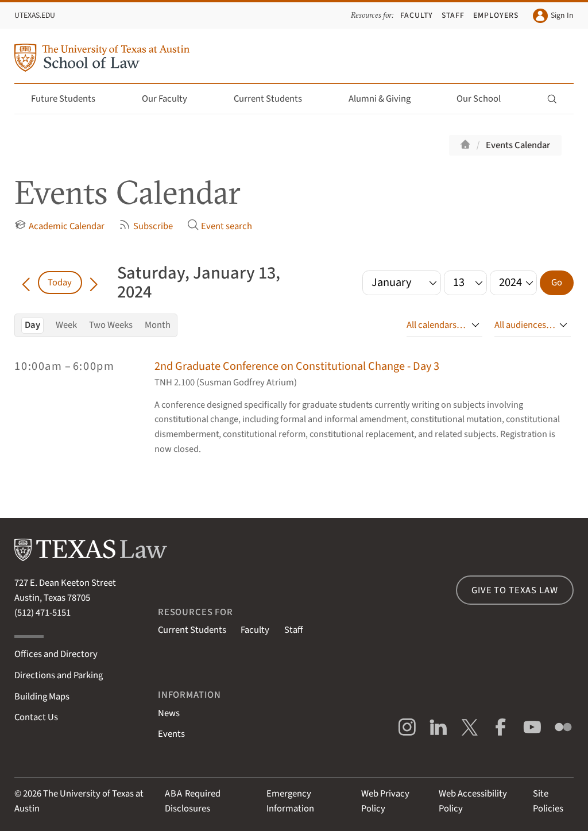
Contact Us (36, 717)
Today (60, 282)
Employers (496, 15)
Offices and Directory (56, 654)
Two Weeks (111, 325)
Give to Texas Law (514, 590)
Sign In (553, 16)
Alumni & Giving (386, 99)
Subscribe (145, 226)
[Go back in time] (25, 282)
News (169, 713)
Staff (453, 15)
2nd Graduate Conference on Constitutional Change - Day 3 (296, 366)
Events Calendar (518, 145)
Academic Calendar (59, 226)
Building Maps (41, 697)
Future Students (70, 99)
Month (158, 325)
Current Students (274, 99)
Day (32, 325)
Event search (219, 226)
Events (171, 734)
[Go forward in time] (93, 282)
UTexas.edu (34, 15)
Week (66, 325)
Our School (485, 99)
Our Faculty (171, 99)
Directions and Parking (58, 675)
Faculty (416, 15)
